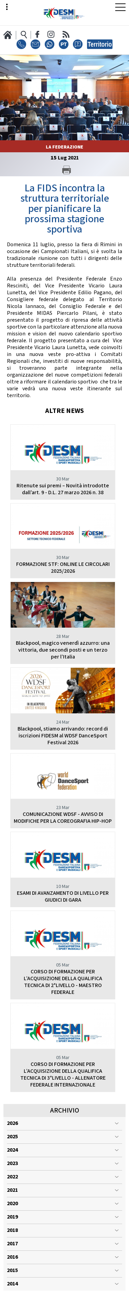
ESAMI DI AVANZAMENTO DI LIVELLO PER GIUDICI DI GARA (63, 897)
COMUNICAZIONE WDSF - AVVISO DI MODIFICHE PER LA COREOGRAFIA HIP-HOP (63, 818)
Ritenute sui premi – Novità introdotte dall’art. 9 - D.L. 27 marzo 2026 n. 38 (63, 489)
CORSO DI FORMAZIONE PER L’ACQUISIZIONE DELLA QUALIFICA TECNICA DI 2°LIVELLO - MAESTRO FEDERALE (63, 982)
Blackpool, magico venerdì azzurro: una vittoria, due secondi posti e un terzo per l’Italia (63, 650)
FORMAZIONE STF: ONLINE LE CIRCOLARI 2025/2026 (63, 568)
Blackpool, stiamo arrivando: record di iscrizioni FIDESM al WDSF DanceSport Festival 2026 (63, 735)
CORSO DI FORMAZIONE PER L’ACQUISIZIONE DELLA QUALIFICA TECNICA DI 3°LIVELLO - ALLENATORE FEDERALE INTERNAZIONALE (63, 1075)
